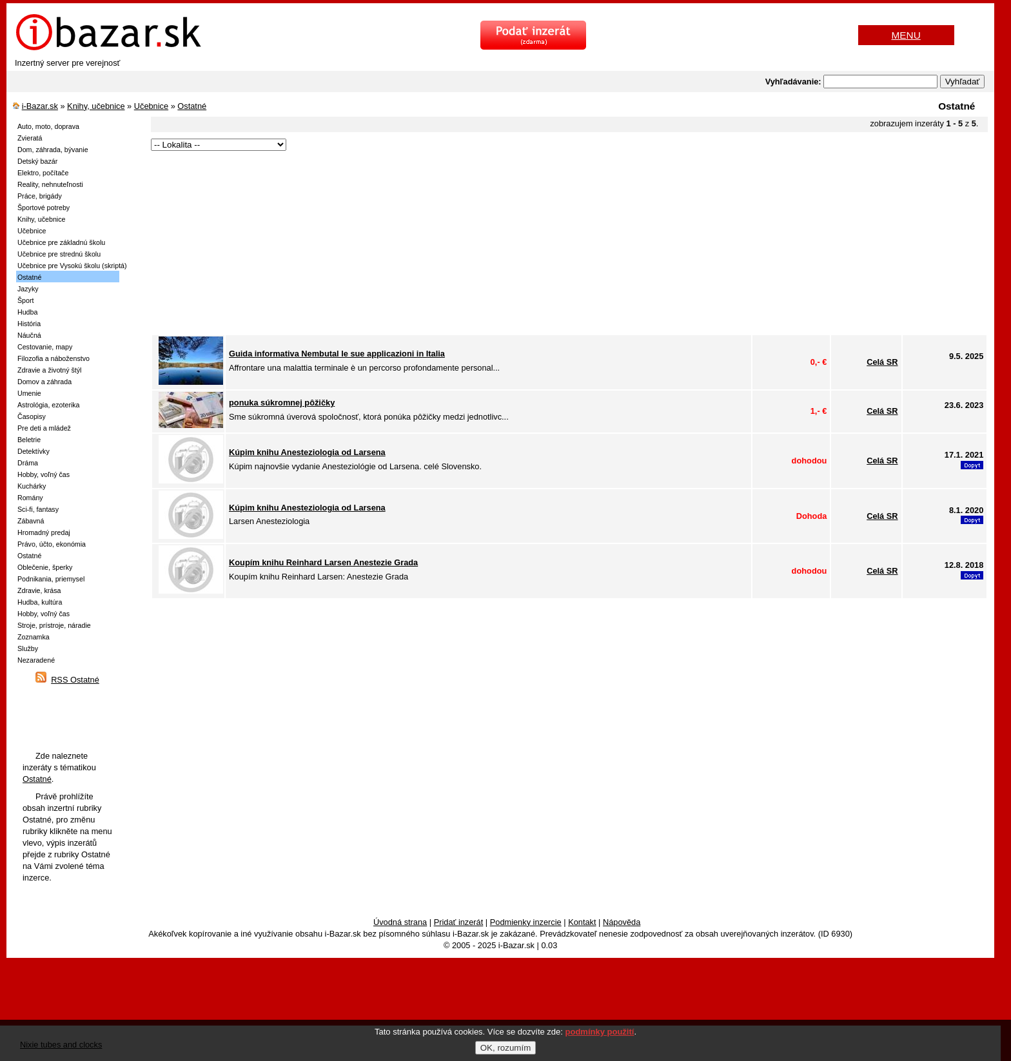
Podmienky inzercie (526, 922)
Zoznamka (33, 637)
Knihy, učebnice (95, 106)
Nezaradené (36, 660)
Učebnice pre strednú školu (59, 254)
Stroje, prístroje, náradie (54, 625)
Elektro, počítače (42, 173)
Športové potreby (43, 207)
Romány (30, 497)
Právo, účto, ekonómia (51, 544)
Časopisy (31, 416)
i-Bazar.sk (40, 106)
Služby (27, 648)
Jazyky (28, 289)
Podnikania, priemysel (50, 579)
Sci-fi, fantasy (38, 509)
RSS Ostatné (75, 680)
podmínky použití (599, 1032)
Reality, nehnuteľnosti (50, 184)
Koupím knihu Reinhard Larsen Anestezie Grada (323, 562)
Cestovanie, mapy (44, 347)
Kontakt (582, 922)
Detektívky (33, 451)
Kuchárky (31, 486)
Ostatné (191, 106)
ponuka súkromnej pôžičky (282, 402)
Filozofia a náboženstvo (53, 358)
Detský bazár (37, 161)
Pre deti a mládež (44, 428)
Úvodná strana (400, 922)
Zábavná (30, 521)
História (29, 323)
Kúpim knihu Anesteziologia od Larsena (307, 452)
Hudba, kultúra (39, 602)
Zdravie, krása (39, 590)
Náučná (29, 335)
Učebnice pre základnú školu (61, 242)
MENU (906, 35)
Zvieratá (30, 138)
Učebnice (151, 106)
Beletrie (29, 439)
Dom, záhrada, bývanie (52, 149)
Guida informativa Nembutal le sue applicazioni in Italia (337, 353)
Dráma (27, 463)
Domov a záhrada (44, 381)
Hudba (27, 312)
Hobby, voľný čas (43, 474)
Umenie (29, 393)
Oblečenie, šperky (44, 567)
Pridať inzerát (459, 922)
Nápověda (621, 922)
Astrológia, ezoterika (48, 405)
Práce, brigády (39, 196)
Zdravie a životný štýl (49, 370)
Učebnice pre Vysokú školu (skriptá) (72, 265)
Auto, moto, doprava (48, 126)
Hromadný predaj (43, 532)
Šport (25, 300)
